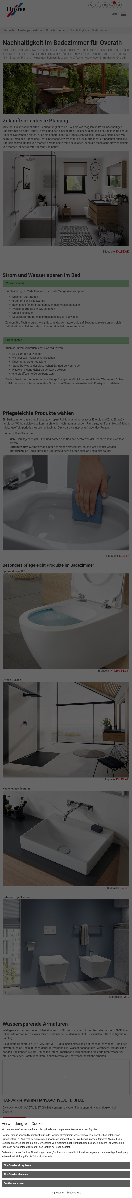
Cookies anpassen (14, 1183)
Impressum (57, 1192)
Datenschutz (74, 1192)
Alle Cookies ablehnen (16, 1174)
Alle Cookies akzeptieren (17, 1165)
